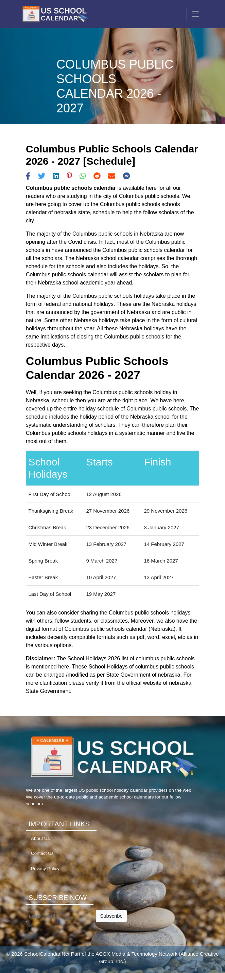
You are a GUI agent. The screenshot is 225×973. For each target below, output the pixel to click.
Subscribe (111, 916)
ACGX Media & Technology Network (136, 954)
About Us (40, 838)
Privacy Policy (45, 868)
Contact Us (42, 853)
